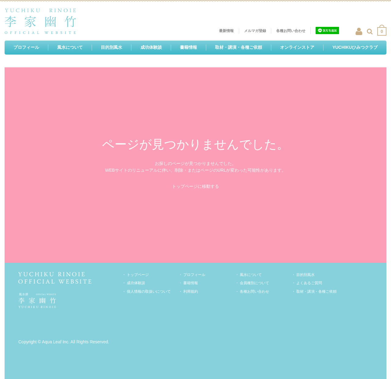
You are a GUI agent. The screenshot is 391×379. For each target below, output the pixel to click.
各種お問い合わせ (254, 291)
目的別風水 (305, 275)
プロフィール (194, 275)
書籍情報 (190, 283)
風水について (251, 275)
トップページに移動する (195, 186)
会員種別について (254, 283)
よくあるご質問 (309, 283)
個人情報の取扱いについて (149, 291)
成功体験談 (136, 283)
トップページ (138, 275)
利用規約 (190, 291)
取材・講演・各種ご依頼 (316, 291)
